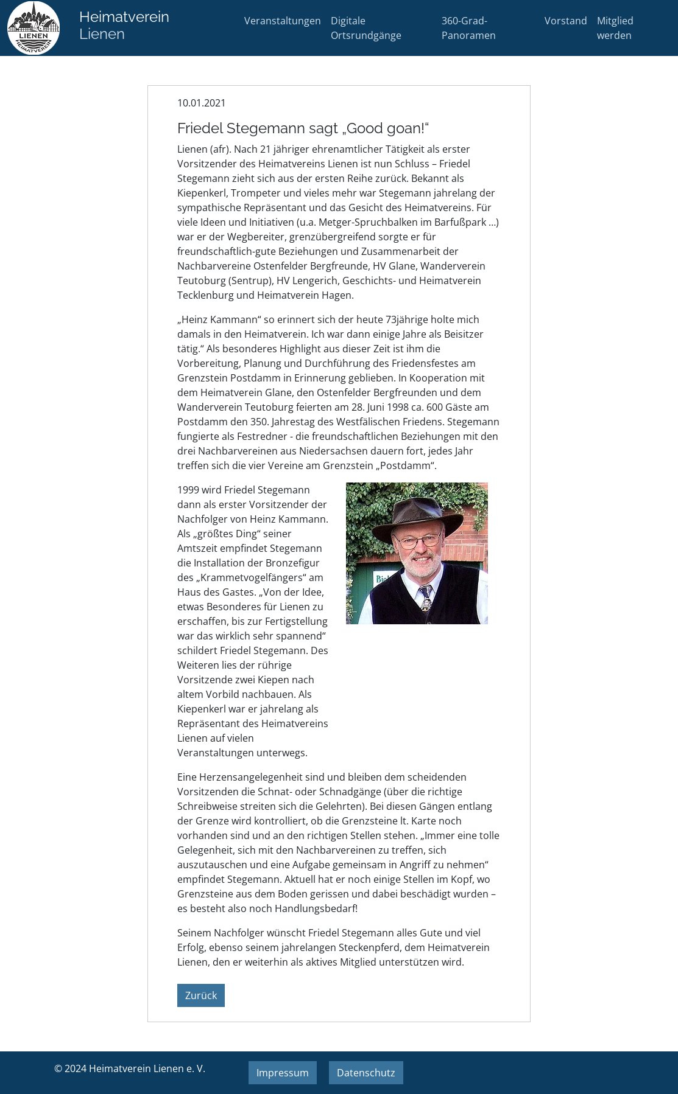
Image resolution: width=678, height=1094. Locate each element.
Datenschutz (366, 1072)
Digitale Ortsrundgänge (366, 28)
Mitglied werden (615, 28)
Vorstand (566, 20)
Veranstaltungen (282, 20)
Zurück (201, 995)
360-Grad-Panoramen (469, 28)
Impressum (282, 1072)
